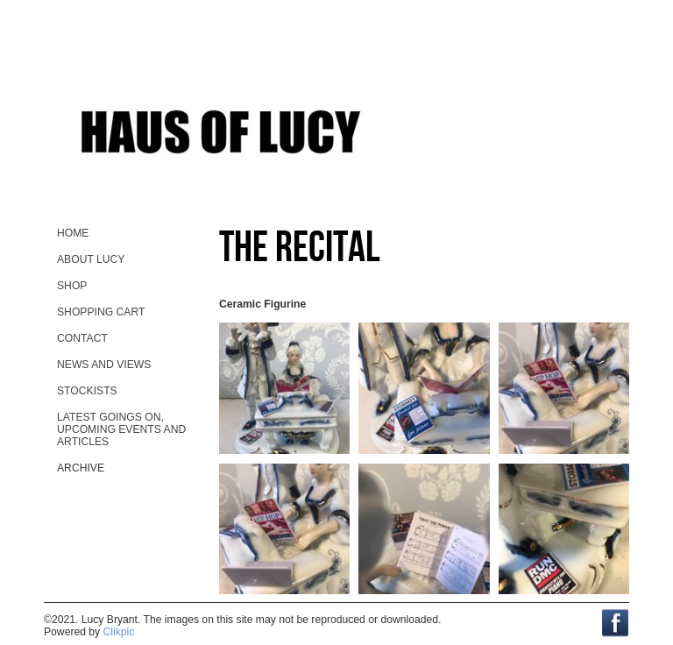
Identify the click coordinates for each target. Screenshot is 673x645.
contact (82, 338)
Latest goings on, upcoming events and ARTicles (121, 429)
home (73, 233)
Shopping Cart (101, 312)
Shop (72, 286)
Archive (80, 468)
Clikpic (119, 632)
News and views (104, 364)
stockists (87, 391)
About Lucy (90, 259)
